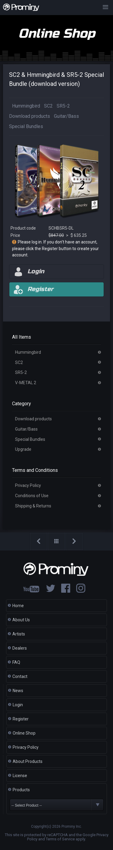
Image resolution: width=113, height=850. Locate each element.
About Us (21, 619)
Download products (29, 116)
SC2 (48, 106)
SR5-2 (63, 106)
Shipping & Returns (33, 505)
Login (18, 704)
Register (21, 719)
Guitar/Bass (66, 116)
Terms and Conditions (35, 470)
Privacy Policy (28, 485)
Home (18, 605)
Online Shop (24, 733)
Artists (18, 634)
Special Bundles (26, 126)
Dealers (19, 648)
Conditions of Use (32, 495)
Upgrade (23, 449)
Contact (19, 676)
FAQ (16, 662)
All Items (21, 337)
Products (21, 789)
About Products (27, 761)
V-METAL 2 (25, 382)
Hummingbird (26, 106)
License (20, 775)
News (18, 690)
